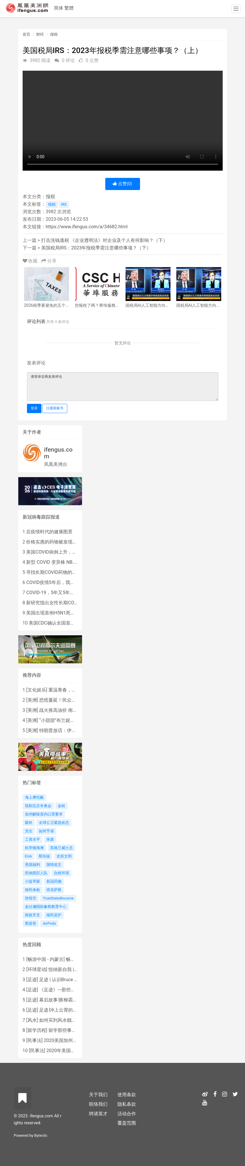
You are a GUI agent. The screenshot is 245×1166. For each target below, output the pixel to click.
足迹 (32, 979)
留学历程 (37, 1030)
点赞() (122, 183)
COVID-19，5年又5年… (49, 592)
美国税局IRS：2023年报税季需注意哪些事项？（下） (96, 248)
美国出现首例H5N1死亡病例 (55, 613)
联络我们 (98, 1104)
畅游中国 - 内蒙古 (45, 959)
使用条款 (126, 1094)
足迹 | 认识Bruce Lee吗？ (65, 979)
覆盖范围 (126, 1123)
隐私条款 (126, 1104)
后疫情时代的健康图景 (49, 531)
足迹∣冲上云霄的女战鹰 (63, 1010)
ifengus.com (58, 453)
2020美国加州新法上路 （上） (75, 1040)
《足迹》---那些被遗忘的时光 (69, 989)
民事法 (34, 1040)
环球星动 (37, 969)
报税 (54, 34)
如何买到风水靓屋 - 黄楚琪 (66, 1020)
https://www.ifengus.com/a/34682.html (87, 226)
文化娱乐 (37, 690)
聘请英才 (98, 1113)
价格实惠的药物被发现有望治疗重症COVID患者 (74, 542)
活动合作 (126, 1113)
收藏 (31, 261)
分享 (49, 261)
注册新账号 (54, 408)
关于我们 (98, 1094)
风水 (32, 1020)
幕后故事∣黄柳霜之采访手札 (67, 1000)
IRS (64, 204)
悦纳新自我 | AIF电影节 (72, 969)
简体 (58, 8)
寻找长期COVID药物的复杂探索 (58, 572)
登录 (34, 408)
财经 (40, 34)
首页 (26, 34)
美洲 (32, 700)
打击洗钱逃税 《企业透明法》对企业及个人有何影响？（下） (104, 240)
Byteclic (40, 1135)
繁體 (69, 8)
